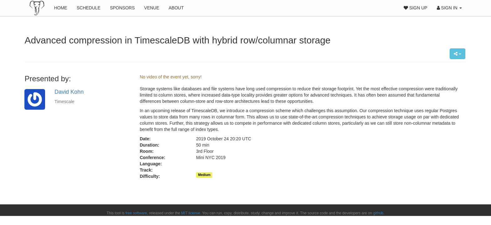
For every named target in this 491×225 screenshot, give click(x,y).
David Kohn (69, 92)
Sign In (449, 7)
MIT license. (191, 213)
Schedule (89, 7)
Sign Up (415, 7)
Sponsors (122, 7)
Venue (151, 7)
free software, (137, 213)
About (176, 7)
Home (60, 7)
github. (379, 213)
